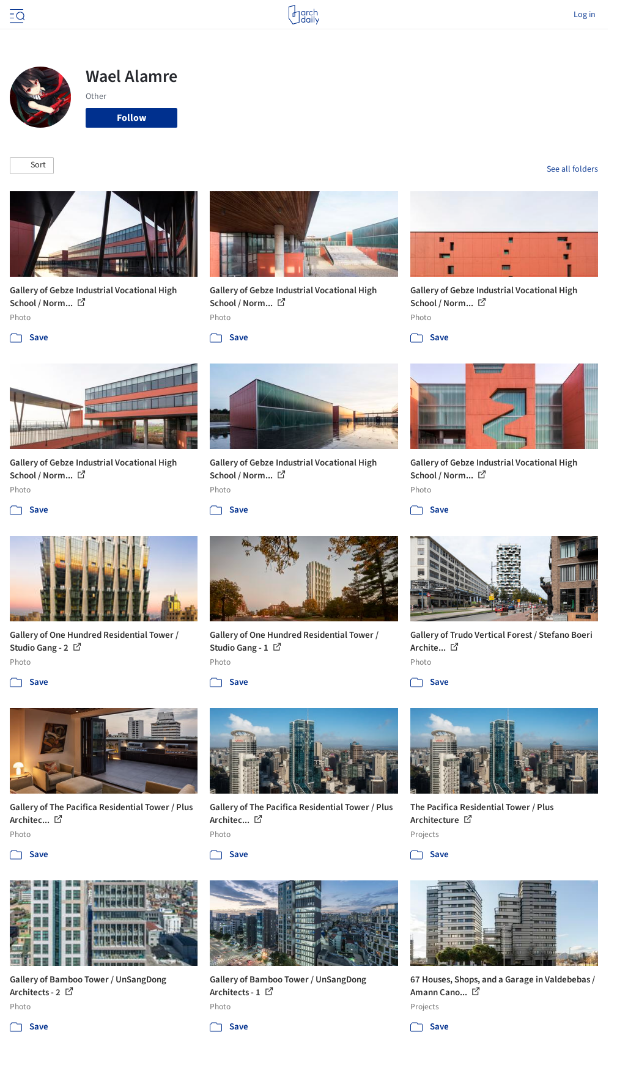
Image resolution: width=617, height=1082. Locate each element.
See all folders (572, 169)
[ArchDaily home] (303, 14)
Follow (131, 118)
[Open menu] (15, 14)
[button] (32, 165)
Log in (585, 14)
